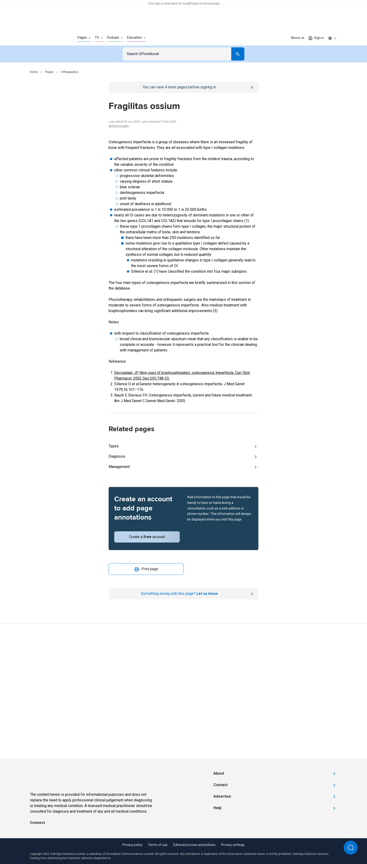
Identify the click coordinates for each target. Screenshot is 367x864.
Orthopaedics (69, 72)
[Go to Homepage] (46, 38)
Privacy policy (132, 845)
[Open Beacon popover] (351, 848)
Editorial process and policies (194, 845)
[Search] (237, 53)
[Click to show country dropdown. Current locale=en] (332, 37)
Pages (49, 72)
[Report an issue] (183, 593)
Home (34, 72)
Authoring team (119, 126)
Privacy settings (233, 845)
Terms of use (158, 845)
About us (297, 38)
